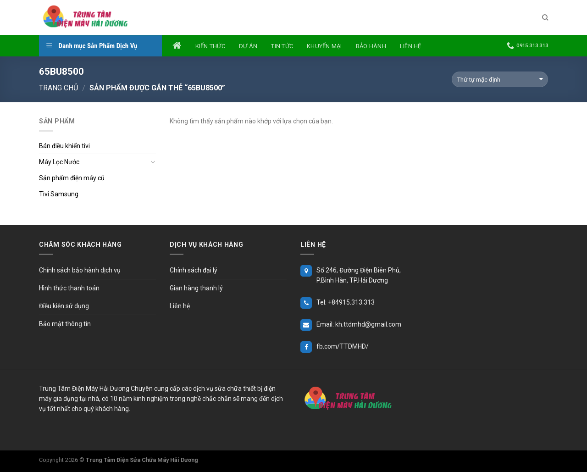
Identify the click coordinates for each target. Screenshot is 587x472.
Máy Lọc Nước (59, 162)
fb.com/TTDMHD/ (342, 346)
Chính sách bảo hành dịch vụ (80, 270)
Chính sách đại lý (193, 270)
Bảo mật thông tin (65, 324)
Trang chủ (58, 87)
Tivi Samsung (58, 194)
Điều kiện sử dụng (64, 306)
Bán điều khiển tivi (64, 146)
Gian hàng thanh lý (196, 288)
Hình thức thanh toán (69, 288)
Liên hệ (410, 46)
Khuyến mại (324, 46)
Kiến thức (210, 46)
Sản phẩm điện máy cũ (72, 178)
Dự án (248, 46)
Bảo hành (371, 46)
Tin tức (282, 46)
